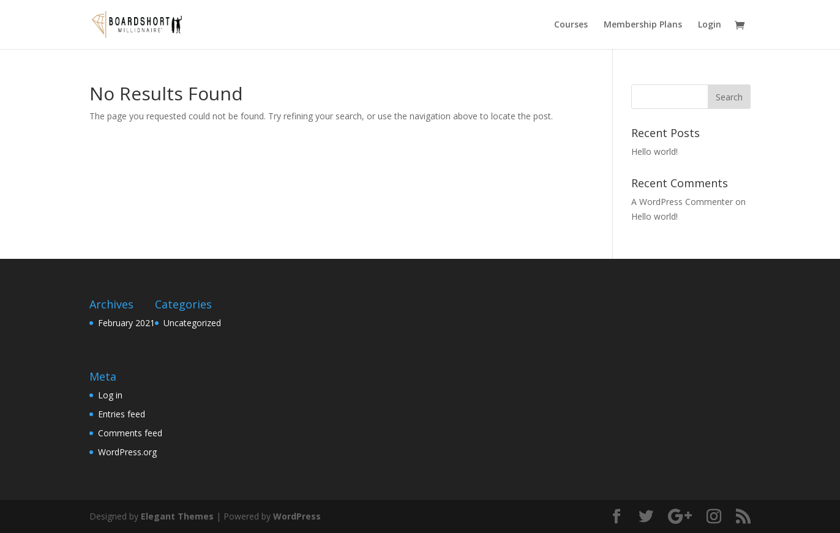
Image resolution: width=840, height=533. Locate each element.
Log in (110, 395)
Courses (571, 25)
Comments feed (130, 433)
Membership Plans (643, 25)
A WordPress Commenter (682, 201)
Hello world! (654, 151)
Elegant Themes (177, 516)
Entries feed (121, 414)
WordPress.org (127, 452)
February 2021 (126, 323)
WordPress (297, 516)
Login (709, 25)
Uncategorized (192, 323)
